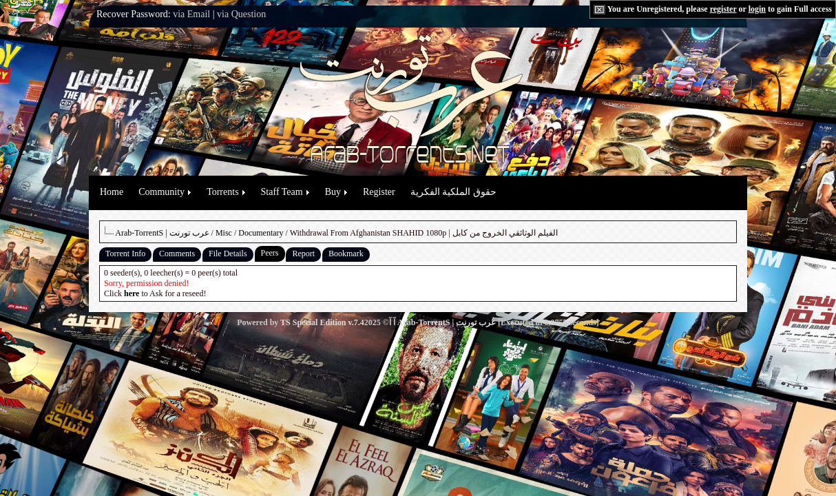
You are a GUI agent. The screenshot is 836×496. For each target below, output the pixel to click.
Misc (224, 233)
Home (111, 192)
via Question (241, 14)
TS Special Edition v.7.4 (322, 322)
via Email (191, 14)
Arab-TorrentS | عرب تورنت (162, 233)
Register (379, 192)
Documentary (260, 233)
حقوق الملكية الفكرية (453, 192)
